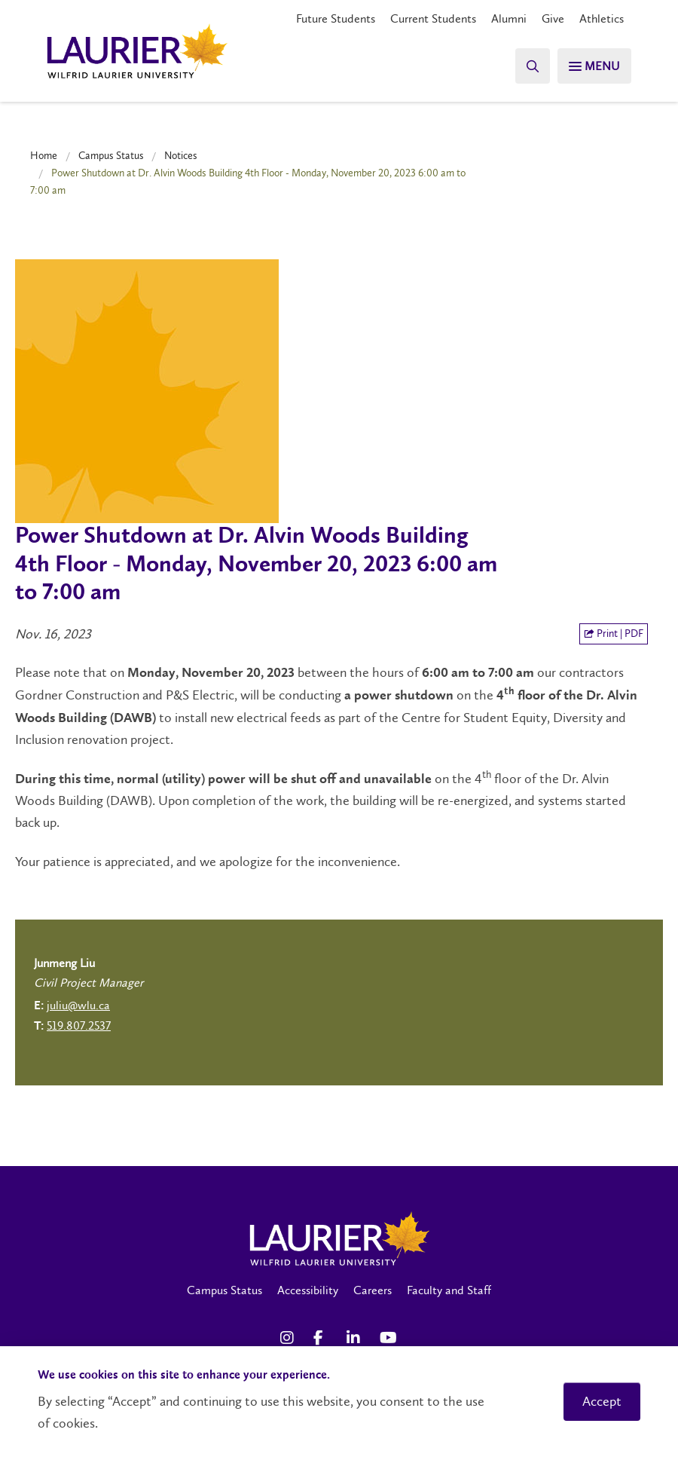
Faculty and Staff (449, 1290)
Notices (180, 155)
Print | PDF (613, 633)
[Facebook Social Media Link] (322, 1337)
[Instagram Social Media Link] (289, 1337)
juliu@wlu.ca (78, 1005)
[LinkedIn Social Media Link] (356, 1337)
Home (43, 155)
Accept (602, 1401)
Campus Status (111, 155)
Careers (372, 1290)
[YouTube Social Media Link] (389, 1337)
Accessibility (307, 1290)
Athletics (601, 18)
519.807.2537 (79, 1025)
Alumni (509, 18)
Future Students (335, 18)
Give (553, 18)
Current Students (433, 18)
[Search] (527, 65)
